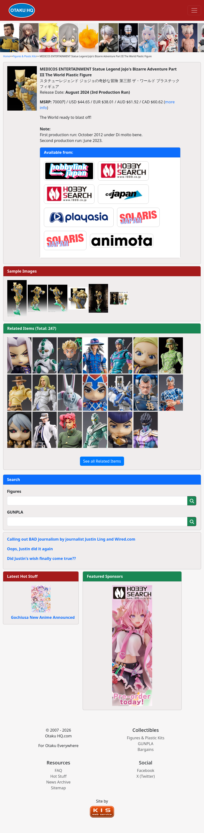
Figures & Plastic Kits (24, 56)
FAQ (58, 770)
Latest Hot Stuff (22, 576)
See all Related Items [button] (102, 461)
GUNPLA (15, 512)
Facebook (145, 770)
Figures (14, 491)
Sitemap (58, 788)
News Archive (58, 782)
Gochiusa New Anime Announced (43, 617)
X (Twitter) (145, 776)
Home (6, 56)
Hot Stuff (58, 776)
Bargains (146, 749)
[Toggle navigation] (194, 10)
